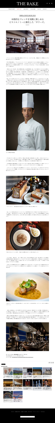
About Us (12, 411)
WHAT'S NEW (12, 9)
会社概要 (22, 411)
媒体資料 (25, 411)
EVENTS (45, 9)
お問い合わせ (30, 411)
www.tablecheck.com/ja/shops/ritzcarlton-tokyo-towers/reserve (22, 357)
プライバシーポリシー (36, 411)
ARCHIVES (25, 9)
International (43, 411)
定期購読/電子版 (17, 411)
